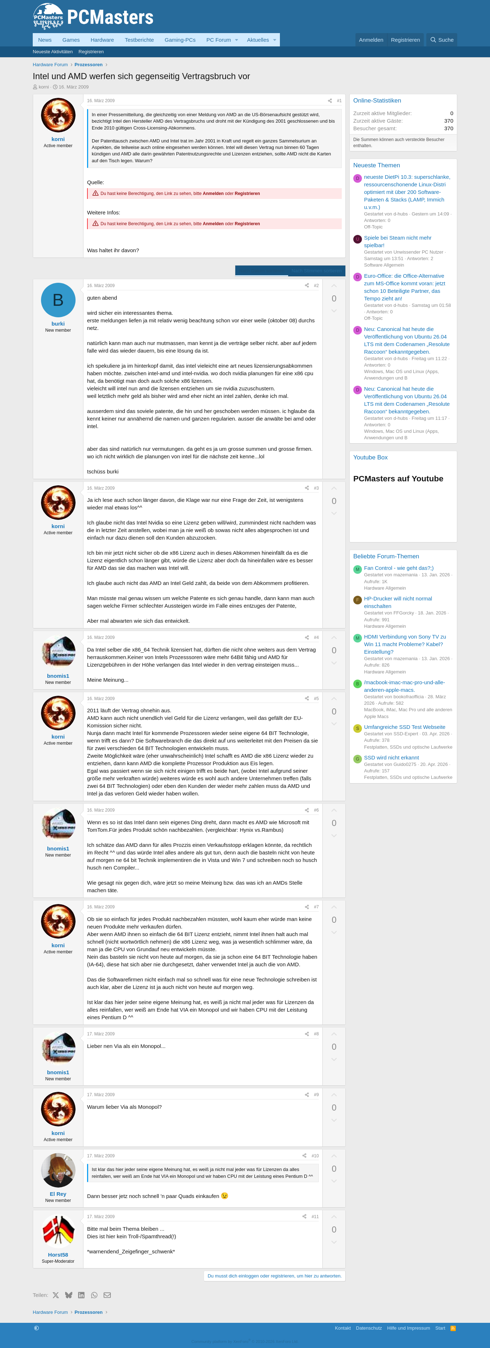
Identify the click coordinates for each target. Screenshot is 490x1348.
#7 (316, 906)
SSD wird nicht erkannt (391, 757)
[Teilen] (330, 101)
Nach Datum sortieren (261, 270)
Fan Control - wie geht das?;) (399, 568)
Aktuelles (258, 40)
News (45, 40)
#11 (315, 1216)
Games (71, 40)
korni (44, 87)
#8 (316, 1033)
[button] (237, 39)
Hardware (102, 40)
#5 (316, 698)
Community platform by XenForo (245, 1341)
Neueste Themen (376, 165)
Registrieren (91, 51)
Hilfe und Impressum (408, 1328)
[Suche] (441, 39)
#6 (316, 810)
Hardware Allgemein (385, 588)
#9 (316, 1094)
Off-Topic (373, 227)
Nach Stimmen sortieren (317, 270)
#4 (316, 637)
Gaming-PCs (180, 40)
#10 (315, 1155)
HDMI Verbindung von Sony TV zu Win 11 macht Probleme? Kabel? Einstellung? (405, 644)
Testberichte (139, 40)
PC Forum (219, 40)
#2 (316, 285)
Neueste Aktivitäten (53, 51)
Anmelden (213, 193)
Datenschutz (369, 1328)
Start (440, 1328)
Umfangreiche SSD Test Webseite (404, 727)
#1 (339, 100)
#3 (316, 488)
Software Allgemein (384, 265)
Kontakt (343, 1328)
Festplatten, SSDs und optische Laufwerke (408, 747)
